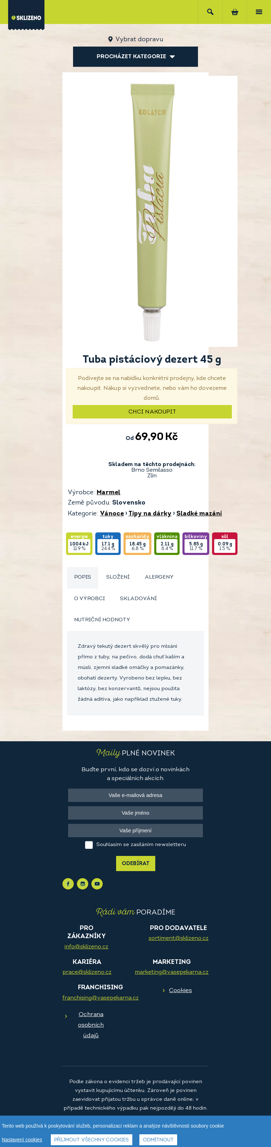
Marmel (108, 492)
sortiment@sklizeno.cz (179, 938)
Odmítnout (158, 1140)
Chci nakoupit (152, 412)
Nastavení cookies (22, 1139)
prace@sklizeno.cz (87, 972)
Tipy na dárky (149, 514)
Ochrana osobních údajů (91, 1025)
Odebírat (136, 864)
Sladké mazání (199, 514)
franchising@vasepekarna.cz (100, 998)
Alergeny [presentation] (159, 577)
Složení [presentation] (118, 577)
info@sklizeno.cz (86, 947)
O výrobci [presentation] (89, 599)
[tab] (82, 577)
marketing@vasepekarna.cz (172, 972)
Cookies (180, 991)
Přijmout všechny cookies (91, 1140)
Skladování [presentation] (138, 599)
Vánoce (112, 514)
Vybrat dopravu (139, 39)
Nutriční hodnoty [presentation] (102, 620)
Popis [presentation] (82, 577)
